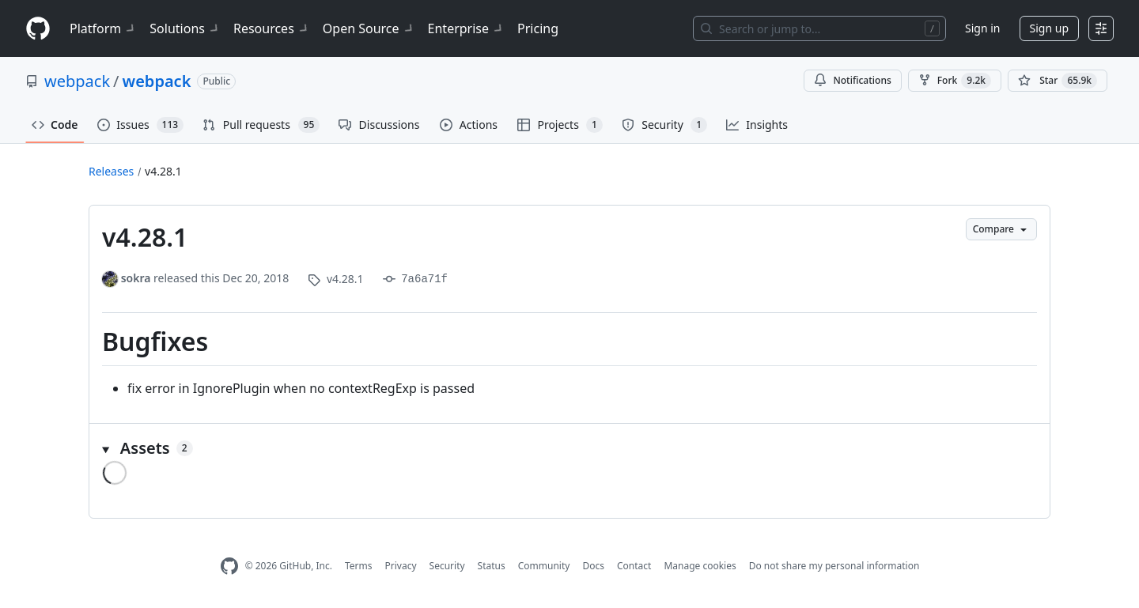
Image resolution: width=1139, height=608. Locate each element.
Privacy (401, 565)
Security (447, 565)
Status (491, 565)
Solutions (185, 28)
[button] (569, 448)
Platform (103, 28)
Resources (271, 28)
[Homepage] (38, 29)
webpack (77, 81)
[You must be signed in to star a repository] (1057, 81)
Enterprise (466, 28)
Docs (593, 565)
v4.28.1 (163, 171)
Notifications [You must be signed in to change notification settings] (852, 80)
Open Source (369, 28)
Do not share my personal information (834, 565)
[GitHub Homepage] (229, 566)
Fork (954, 81)
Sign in (982, 28)
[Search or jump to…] (819, 28)
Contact (634, 565)
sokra (136, 277)
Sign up (1049, 28)
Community (544, 565)
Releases (111, 171)
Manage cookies (700, 565)
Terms (359, 565)
